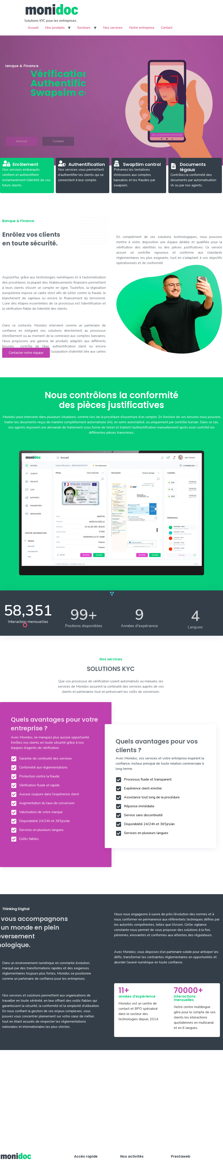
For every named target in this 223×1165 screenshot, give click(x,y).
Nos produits (55, 27)
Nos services (113, 27)
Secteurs (84, 27)
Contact (166, 27)
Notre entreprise (141, 27)
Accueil (33, 27)
